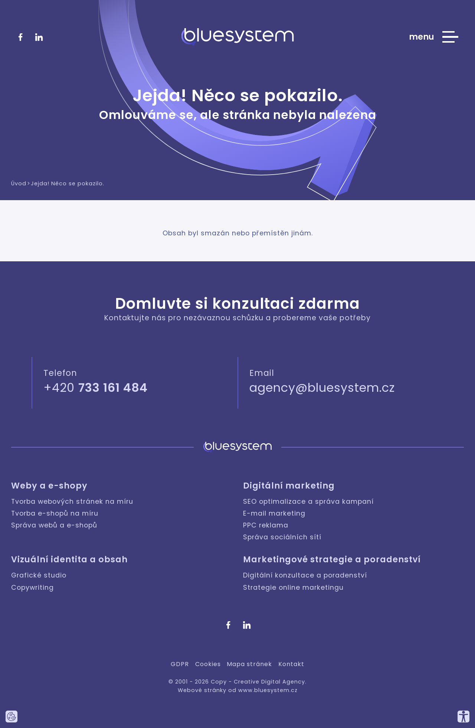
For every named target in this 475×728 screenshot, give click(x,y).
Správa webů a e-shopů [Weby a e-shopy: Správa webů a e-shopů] (54, 525)
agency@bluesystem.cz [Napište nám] (322, 387)
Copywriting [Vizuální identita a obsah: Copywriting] (32, 587)
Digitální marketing (289, 485)
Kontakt (291, 664)
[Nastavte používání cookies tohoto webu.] (11, 716)
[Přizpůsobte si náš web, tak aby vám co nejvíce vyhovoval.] (463, 716)
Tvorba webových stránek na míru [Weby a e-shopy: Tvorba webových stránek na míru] (72, 501)
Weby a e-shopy (49, 485)
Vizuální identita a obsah (69, 559)
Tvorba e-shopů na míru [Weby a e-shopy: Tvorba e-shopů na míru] (54, 513)
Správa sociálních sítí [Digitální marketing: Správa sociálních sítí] (282, 537)
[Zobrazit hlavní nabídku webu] (433, 37)
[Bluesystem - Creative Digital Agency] (237, 37)
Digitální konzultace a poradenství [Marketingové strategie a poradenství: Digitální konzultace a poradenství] (305, 575)
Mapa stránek (249, 664)
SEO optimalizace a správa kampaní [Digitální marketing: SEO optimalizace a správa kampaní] (308, 501)
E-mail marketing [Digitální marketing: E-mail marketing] (274, 513)
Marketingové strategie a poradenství (332, 559)
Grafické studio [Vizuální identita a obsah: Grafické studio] (38, 575)
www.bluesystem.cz (268, 690)
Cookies (208, 664)
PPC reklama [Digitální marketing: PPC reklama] (265, 525)
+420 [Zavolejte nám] (95, 387)
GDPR (180, 664)
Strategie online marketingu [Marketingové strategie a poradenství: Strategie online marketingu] (293, 587)
